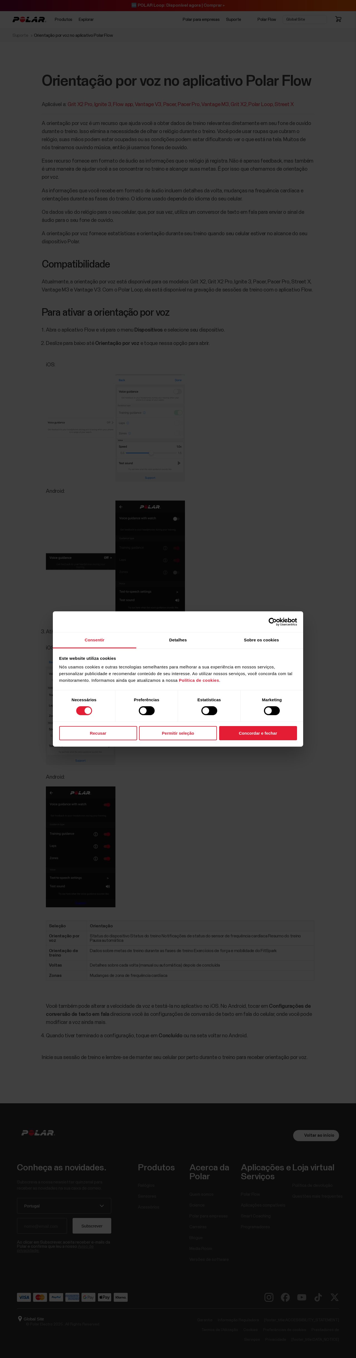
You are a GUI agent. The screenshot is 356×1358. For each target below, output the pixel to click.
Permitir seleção (178, 733)
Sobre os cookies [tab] (261, 640)
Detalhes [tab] (178, 640)
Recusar (98, 733)
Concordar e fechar (258, 733)
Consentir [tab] (95, 640)
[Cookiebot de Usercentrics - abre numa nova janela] (272, 621)
